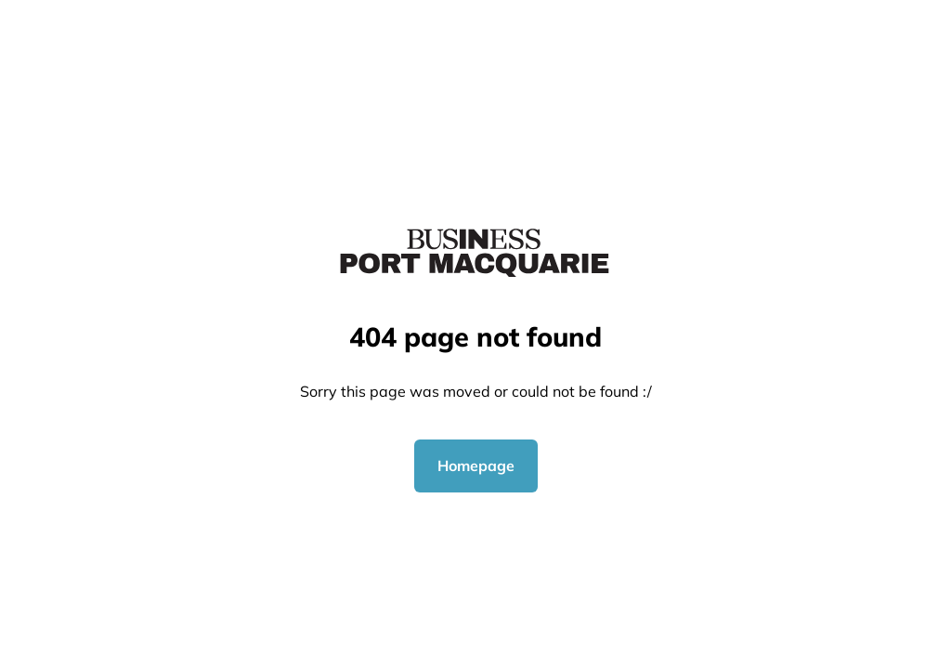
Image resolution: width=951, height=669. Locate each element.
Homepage (476, 465)
